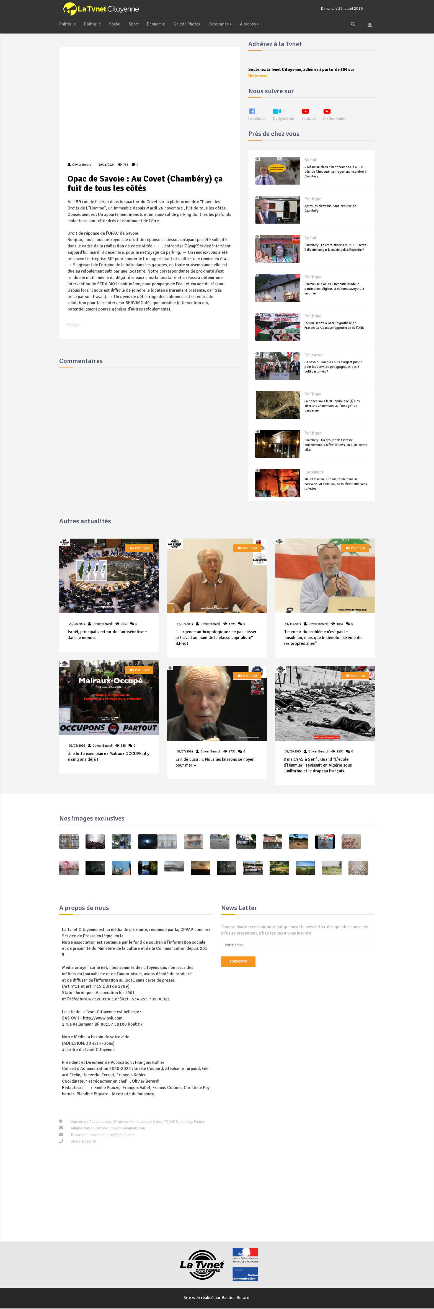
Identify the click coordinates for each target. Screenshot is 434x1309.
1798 (232, 624)
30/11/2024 (105, 165)
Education (314, 355)
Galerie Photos (189, 24)
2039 (124, 624)
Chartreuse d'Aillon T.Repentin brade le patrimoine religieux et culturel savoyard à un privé (334, 289)
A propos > (254, 24)
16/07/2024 (185, 624)
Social (115, 24)
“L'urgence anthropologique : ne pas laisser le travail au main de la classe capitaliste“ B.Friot (216, 637)
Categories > (223, 24)
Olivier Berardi (102, 624)
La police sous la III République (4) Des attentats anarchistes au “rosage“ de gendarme (332, 406)
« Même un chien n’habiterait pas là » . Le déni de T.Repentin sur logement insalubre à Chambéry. (335, 171)
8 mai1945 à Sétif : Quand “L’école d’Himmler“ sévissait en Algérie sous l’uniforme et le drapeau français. (317, 765)
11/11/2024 (293, 624)
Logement (313, 472)
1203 (340, 752)
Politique (67, 24)
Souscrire (238, 962)
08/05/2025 (293, 752)
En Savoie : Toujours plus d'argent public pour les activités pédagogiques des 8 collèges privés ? (333, 367)
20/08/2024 (77, 624)
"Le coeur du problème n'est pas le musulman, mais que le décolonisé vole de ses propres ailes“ (322, 637)
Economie (157, 24)
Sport (135, 24)
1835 (340, 624)
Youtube (310, 114)
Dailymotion (284, 114)
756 (123, 165)
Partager (73, 325)
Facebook (257, 114)
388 (123, 746)
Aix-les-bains (337, 114)
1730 (232, 752)
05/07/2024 (185, 752)
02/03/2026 (77, 746)
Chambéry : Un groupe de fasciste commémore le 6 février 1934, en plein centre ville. (335, 445)
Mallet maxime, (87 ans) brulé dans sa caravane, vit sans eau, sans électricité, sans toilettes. (335, 484)
